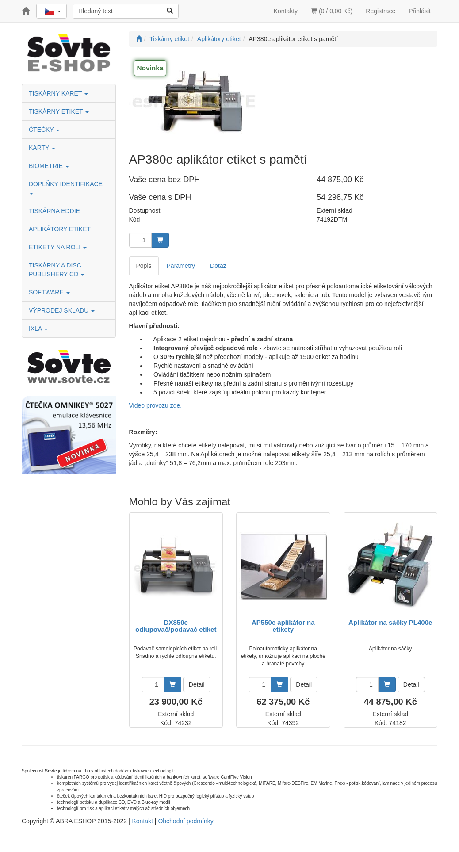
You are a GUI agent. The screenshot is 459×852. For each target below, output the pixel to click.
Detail (197, 684)
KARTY (42, 147)
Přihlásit (420, 11)
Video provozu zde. (155, 405)
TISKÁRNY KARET (58, 93)
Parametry (181, 265)
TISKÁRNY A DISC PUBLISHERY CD (56, 270)
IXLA (38, 328)
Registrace (380, 11)
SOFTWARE (49, 292)
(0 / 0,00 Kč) (331, 11)
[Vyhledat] (170, 11)
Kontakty (286, 11)
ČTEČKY (44, 129)
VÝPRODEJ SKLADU (62, 310)
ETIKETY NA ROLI (58, 247)
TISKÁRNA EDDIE (54, 210)
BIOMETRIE (49, 165)
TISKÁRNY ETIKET (59, 111)
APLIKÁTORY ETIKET (60, 229)
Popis (144, 265)
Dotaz (218, 265)
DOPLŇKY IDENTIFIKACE (66, 187)
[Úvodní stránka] (139, 38)
